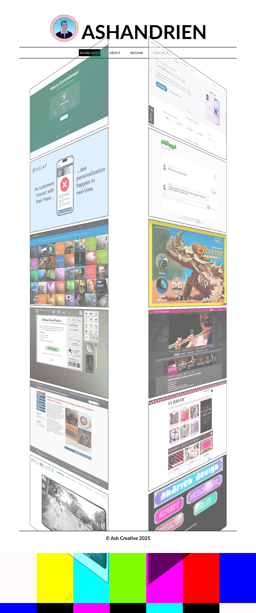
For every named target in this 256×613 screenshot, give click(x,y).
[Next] (223, 148)
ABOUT (114, 53)
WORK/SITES (89, 53)
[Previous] (32, 148)
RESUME (136, 53)
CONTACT (160, 53)
